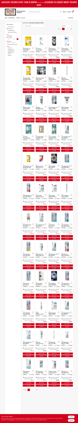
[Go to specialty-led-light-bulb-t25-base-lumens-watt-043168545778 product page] (67, 372)
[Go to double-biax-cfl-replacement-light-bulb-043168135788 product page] (41, 255)
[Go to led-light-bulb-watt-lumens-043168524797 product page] (28, 196)
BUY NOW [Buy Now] (28, 62)
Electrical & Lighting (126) (12, 44)
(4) (11, 49)
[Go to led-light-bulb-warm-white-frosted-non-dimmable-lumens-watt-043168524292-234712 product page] (41, 225)
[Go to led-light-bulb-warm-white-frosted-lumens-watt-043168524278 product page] (54, 255)
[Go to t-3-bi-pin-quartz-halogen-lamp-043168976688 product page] (54, 372)
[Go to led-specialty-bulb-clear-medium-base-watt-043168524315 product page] (54, 225)
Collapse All (9, 42)
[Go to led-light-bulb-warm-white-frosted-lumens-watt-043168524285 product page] (67, 137)
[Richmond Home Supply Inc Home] (10, 11)
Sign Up (69, 11)
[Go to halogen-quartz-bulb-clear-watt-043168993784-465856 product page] (41, 167)
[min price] (9, 39)
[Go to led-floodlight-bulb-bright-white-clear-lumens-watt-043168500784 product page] (54, 284)
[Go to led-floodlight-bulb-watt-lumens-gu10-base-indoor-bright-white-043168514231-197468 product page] (54, 167)
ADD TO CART (28, 89)
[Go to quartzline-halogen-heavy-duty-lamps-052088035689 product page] (67, 79)
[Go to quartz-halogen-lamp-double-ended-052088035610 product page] (67, 196)
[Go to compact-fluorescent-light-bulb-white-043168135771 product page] (41, 343)
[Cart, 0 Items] (72, 11)
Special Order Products (12, 32)
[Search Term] (45, 12)
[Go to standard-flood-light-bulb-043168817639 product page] (41, 108)
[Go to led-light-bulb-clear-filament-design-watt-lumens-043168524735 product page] (28, 313)
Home (6, 17)
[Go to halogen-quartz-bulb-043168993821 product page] (54, 313)
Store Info (70, 17)
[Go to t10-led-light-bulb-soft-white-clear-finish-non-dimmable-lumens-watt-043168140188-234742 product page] (67, 167)
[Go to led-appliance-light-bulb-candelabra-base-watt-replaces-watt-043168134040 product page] (28, 372)
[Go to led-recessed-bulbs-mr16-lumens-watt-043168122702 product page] (54, 49)
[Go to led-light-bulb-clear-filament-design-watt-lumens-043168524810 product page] (28, 255)
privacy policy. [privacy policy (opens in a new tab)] (11, 419)
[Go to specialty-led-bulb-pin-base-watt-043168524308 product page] (67, 255)
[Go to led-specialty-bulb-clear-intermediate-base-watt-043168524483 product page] (28, 284)
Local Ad (23, 17)
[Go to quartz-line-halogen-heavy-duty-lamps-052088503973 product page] (54, 79)
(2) (10, 52)
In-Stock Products (11, 30)
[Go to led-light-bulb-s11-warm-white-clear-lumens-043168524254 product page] (41, 372)
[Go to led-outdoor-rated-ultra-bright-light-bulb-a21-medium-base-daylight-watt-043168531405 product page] (28, 167)
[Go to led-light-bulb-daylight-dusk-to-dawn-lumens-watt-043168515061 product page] (54, 137)
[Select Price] (17, 39)
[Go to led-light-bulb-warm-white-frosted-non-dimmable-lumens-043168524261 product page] (67, 313)
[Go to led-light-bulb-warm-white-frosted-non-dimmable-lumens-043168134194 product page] (28, 343)
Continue (71, 416)
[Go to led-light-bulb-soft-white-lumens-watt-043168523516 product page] (28, 79)
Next (71, 28)
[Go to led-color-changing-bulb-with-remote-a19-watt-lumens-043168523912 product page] (28, 137)
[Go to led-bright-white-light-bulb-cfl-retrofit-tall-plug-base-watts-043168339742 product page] (41, 137)
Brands (18, 17)
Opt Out (71, 420)
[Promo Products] (7, 26)
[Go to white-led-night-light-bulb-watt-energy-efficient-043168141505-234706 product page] (67, 343)
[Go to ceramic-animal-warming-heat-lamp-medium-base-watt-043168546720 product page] (28, 108)
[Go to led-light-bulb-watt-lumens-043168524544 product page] (67, 284)
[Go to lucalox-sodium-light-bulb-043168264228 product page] (41, 49)
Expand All (13, 42)
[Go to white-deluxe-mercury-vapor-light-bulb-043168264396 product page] (67, 49)
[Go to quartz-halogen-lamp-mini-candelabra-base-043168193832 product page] (41, 313)
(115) (10, 47)
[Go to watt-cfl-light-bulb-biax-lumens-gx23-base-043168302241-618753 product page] (54, 343)
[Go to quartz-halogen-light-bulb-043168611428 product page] (67, 108)
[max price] (14, 39)
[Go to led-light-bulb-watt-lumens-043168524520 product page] (67, 225)
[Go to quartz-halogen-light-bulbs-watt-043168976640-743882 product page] (28, 225)
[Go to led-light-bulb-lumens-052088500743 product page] (54, 108)
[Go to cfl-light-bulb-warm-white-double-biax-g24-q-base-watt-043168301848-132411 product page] (41, 284)
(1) (9, 53)
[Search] (61, 12)
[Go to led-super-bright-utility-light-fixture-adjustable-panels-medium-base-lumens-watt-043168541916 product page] (41, 79)
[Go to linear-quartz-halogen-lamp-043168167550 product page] (41, 196)
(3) (11, 50)
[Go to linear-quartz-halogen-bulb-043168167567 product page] (54, 196)
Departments (11, 17)
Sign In (64, 11)
